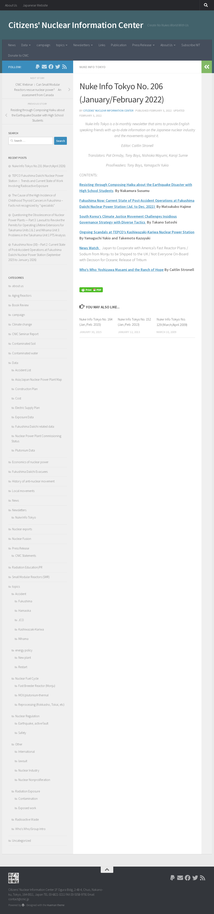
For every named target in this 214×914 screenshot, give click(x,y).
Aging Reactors (21, 295)
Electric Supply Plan (27, 408)
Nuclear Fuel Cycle (26, 678)
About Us (11, 5)
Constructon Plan (26, 389)
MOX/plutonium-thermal (33, 695)
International (26, 752)
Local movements (23, 491)
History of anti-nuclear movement (33, 481)
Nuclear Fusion (21, 539)
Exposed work (27, 808)
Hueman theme (55, 905)
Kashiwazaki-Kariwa (31, 629)
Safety (22, 733)
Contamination (28, 799)
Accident (20, 594)
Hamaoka (24, 611)
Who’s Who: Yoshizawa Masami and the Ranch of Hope (122, 275)
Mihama (23, 639)
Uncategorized (21, 841)
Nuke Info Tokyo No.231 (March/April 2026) (38, 166)
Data (24, 45)
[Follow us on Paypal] (37, 66)
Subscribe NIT (190, 45)
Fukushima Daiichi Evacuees (30, 472)
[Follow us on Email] (44, 66)
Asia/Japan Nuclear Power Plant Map (38, 379)
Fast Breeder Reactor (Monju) (36, 686)
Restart (22, 667)
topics (60, 45)
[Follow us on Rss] (64, 66)
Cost (18, 398)
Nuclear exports (22, 529)
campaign (43, 45)
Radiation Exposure (27, 791)
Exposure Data (24, 417)
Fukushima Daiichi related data (34, 426)
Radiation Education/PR (27, 567)
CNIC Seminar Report (25, 334)
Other (18, 744)
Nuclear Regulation (27, 716)
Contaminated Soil (24, 344)
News (11, 45)
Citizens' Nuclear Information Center (75, 24)
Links (102, 45)
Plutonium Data (25, 450)
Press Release (142, 45)
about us (17, 286)
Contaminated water (25, 353)
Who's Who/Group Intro (30, 829)
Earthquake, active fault (33, 723)
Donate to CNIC (18, 55)
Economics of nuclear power (30, 462)
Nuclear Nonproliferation (34, 780)
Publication (118, 45)
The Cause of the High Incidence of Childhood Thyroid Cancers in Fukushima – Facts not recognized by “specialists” (35, 200)
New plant (24, 658)
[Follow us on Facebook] (51, 66)
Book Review (20, 305)
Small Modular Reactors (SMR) (31, 577)
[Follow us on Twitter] (57, 66)
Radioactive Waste (27, 819)
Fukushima (25, 601)
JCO (21, 620)
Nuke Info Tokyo (92, 67)
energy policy (23, 650)
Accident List (23, 370)
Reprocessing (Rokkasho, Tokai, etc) (41, 705)
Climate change (22, 324)
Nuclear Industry (28, 770)
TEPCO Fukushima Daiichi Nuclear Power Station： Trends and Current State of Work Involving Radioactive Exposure (36, 181)
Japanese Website (35, 5)
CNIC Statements (25, 556)
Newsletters (81, 45)
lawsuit (22, 761)
